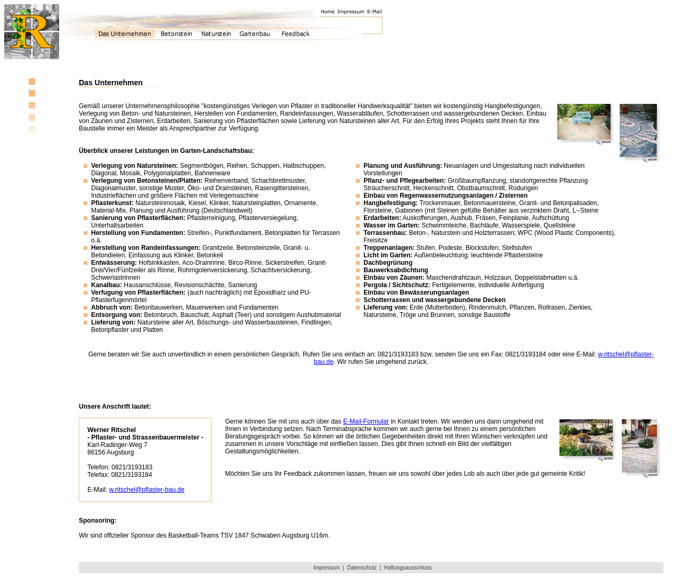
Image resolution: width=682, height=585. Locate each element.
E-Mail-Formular (366, 421)
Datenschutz (362, 568)
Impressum (326, 568)
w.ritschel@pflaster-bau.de (147, 489)
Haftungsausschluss (408, 568)
